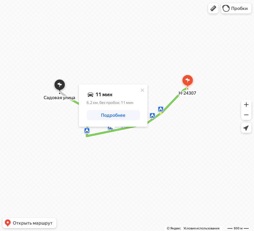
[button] (213, 8)
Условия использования (201, 228)
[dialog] (113, 105)
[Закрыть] (142, 90)
